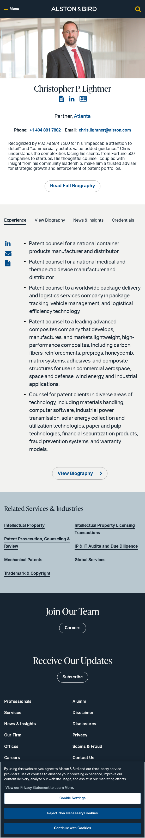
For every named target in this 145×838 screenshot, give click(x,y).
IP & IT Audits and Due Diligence (106, 546)
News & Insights (90, 220)
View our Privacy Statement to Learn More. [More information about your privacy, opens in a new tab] (39, 788)
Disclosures (84, 724)
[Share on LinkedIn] (8, 244)
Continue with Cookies (72, 828)
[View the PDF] (62, 99)
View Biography (51, 220)
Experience (15, 220)
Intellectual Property (24, 525)
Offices (11, 747)
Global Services (90, 560)
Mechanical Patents (23, 560)
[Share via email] (8, 254)
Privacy (79, 735)
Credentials (126, 220)
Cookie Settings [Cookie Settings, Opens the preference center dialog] (72, 798)
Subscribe (73, 677)
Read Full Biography (72, 186)
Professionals (18, 701)
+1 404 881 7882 (45, 130)
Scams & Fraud (87, 747)
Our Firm (12, 735)
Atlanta (82, 116)
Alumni (79, 701)
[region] (72, 799)
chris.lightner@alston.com (105, 130)
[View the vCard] (83, 99)
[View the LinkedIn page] (72, 99)
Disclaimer (83, 713)
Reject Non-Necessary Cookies (72, 813)
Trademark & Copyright (27, 573)
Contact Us (83, 758)
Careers (12, 758)
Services (12, 713)
